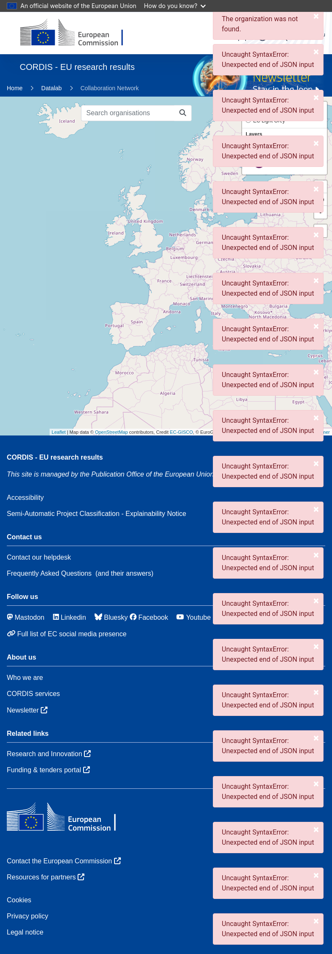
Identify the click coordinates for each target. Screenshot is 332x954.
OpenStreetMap (111, 432)
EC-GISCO (181, 432)
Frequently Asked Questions (49, 573)
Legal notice (25, 932)
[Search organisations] (128, 113)
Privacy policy (27, 916)
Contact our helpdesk (39, 557)
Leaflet (59, 432)
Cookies (19, 900)
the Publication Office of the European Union (151, 474)
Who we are (25, 677)
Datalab (51, 88)
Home (14, 88)
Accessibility (25, 497)
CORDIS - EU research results (55, 457)
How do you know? (175, 5)
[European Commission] (78, 33)
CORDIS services (33, 693)
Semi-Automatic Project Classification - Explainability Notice (96, 513)
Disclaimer (319, 432)
